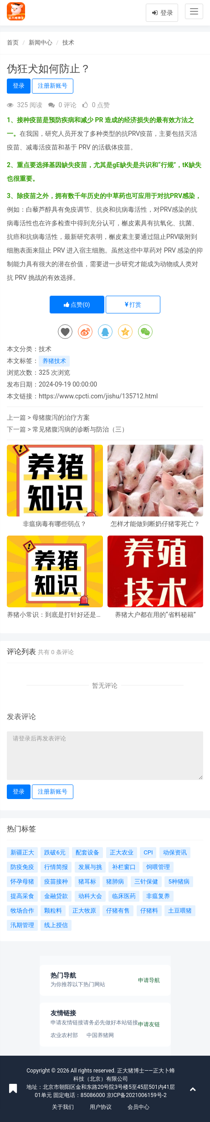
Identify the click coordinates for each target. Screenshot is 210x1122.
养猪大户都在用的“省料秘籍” (155, 614)
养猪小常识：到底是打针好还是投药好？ (54, 614)
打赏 (133, 304)
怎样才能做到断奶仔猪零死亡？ (155, 524)
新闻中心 (40, 42)
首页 (13, 42)
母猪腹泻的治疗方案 (61, 417)
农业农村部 (64, 1035)
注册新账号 (52, 85)
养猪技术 (54, 360)
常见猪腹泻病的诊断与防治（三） (80, 429)
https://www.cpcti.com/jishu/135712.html (98, 396)
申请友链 (149, 1024)
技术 (68, 42)
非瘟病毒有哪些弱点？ (55, 524)
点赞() (77, 304)
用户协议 (101, 1107)
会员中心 (138, 1107)
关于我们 (63, 1107)
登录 (162, 12)
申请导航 (149, 980)
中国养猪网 (100, 1035)
